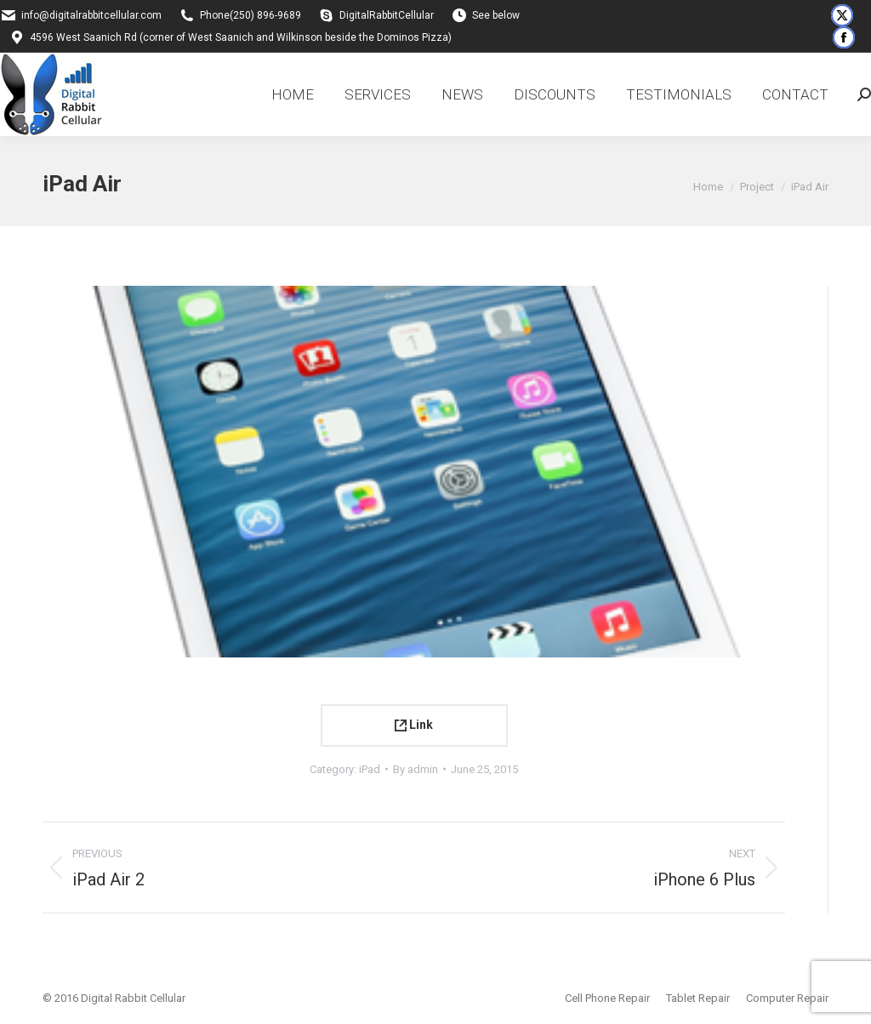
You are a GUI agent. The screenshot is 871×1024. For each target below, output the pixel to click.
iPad (369, 769)
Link (414, 724)
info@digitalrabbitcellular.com (91, 15)
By (415, 769)
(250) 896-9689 (265, 15)
